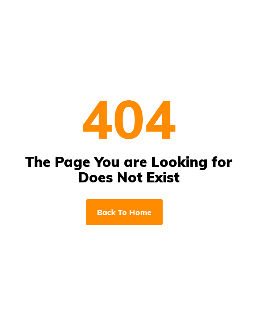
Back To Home (124, 212)
